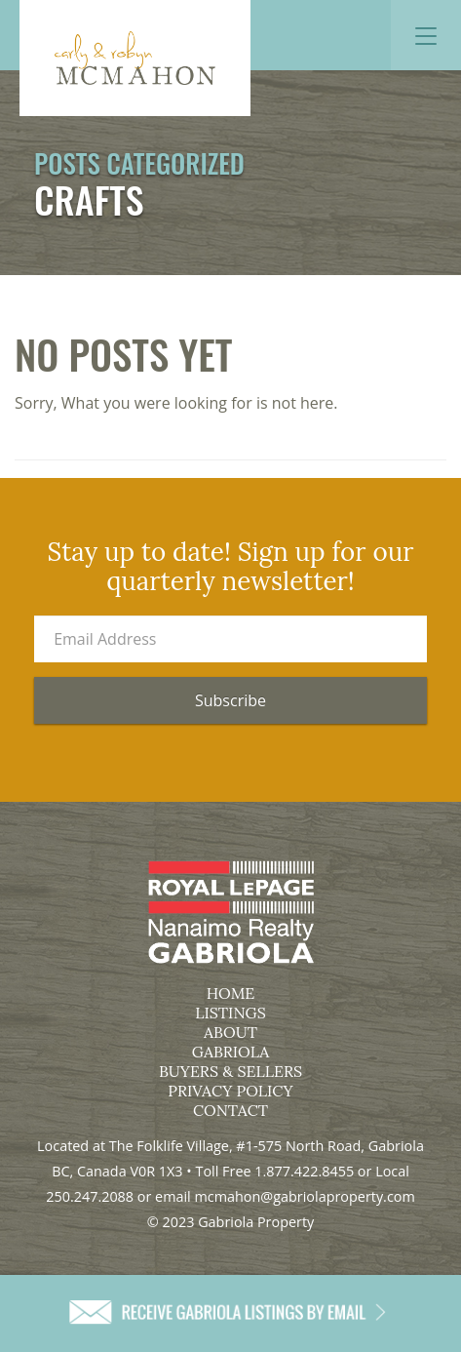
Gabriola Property (134, 58)
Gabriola (230, 1051)
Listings (230, 1012)
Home (231, 993)
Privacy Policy (230, 1090)
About (230, 1032)
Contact (230, 1110)
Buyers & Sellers (230, 1071)
